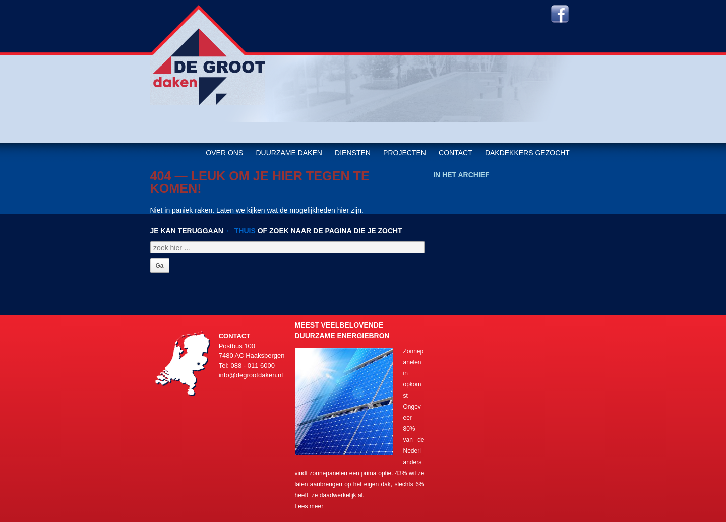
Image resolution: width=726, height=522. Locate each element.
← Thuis (240, 231)
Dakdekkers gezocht (527, 153)
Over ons (224, 153)
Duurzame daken (289, 153)
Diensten (353, 153)
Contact (455, 153)
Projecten (404, 153)
